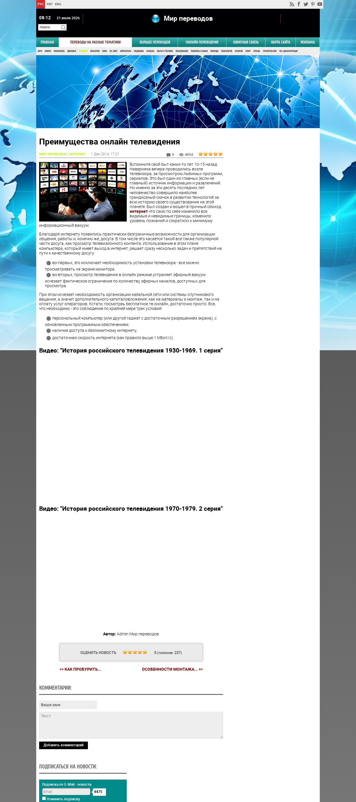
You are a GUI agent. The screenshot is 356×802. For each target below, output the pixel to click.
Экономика (59, 43)
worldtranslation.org (262, 772)
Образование (182, 43)
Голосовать (270, 289)
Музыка (150, 43)
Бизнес (48, 43)
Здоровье (71, 43)
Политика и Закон (199, 43)
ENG (58, 4)
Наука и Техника (165, 43)
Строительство (270, 43)
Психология (226, 43)
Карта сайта (280, 34)
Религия (239, 43)
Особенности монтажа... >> (170, 675)
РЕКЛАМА (308, 34)
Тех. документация (288, 43)
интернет (187, 203)
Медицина (139, 43)
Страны (256, 43)
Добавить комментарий (64, 751)
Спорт (248, 43)
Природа (214, 43)
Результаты (270, 298)
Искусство (95, 43)
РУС (41, 4)
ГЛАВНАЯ (47, 34)
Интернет (83, 43)
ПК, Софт (113, 43)
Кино (104, 43)
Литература (125, 43)
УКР (49, 4)
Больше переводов (155, 34)
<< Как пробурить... (78, 675)
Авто (40, 43)
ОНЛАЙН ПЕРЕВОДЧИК (202, 34)
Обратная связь (245, 34)
